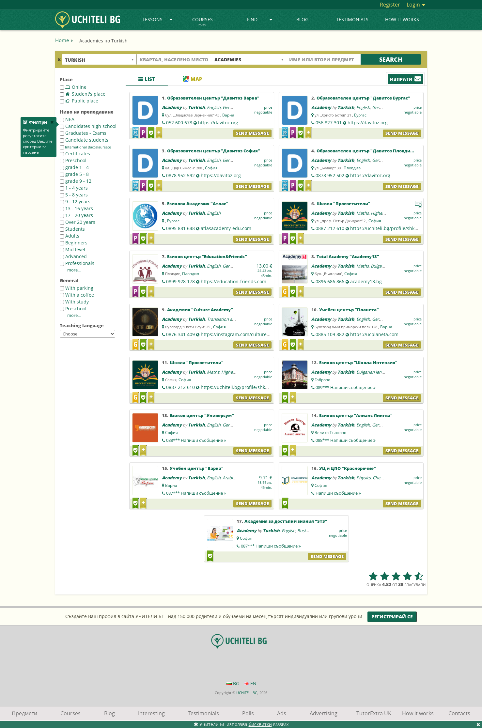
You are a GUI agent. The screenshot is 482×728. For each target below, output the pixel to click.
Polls (248, 713)
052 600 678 (179, 122)
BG (232, 683)
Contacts (459, 713)
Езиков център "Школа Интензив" (358, 362)
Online (73, 87)
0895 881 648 (180, 228)
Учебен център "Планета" (349, 310)
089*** (346, 387)
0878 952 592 (180, 175)
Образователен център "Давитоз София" (213, 151)
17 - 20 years (76, 215)
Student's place (82, 94)
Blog (302, 19)
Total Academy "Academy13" (348, 256)
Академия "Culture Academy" (200, 310)
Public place (79, 101)
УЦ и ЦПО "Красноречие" (347, 468)
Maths (362, 213)
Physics (363, 478)
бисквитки (260, 724)
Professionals (77, 263)
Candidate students (84, 140)
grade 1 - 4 (74, 167)
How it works (402, 19)
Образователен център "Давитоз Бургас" (363, 98)
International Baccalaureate (85, 147)
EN (250, 683)
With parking (76, 288)
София (211, 168)
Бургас (360, 115)
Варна (228, 115)
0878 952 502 (330, 175)
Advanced (73, 256)
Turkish (196, 107)
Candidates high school (88, 126)
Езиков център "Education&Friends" (207, 256)
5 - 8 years (74, 195)
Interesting (151, 713)
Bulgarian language (374, 372)
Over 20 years (77, 222)
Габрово (322, 379)
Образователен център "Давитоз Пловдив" (366, 151)
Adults (69, 236)
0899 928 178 (180, 281)
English (214, 107)
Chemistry (383, 478)
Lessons (157, 19)
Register (390, 4)
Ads (281, 713)
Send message (252, 133)
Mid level (72, 249)
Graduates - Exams (83, 133)
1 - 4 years (74, 188)
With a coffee (77, 295)
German (230, 107)
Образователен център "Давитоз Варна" (213, 98)
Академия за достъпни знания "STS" (285, 521)
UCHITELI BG (246, 692)
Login (416, 4)
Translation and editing (229, 319)
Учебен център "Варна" (197, 468)
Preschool (73, 160)
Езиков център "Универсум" (202, 415)
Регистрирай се (392, 616)
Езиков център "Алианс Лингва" (356, 415)
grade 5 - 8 (74, 174)
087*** (196, 493)
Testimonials (352, 19)
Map (192, 79)
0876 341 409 (180, 334)
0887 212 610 (330, 228)
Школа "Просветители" (343, 204)
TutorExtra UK (373, 713)
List (146, 79)
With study (74, 302)
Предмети (24, 713)
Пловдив (352, 168)
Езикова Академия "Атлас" (197, 204)
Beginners (73, 243)
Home (62, 40)
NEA (67, 119)
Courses (202, 21)
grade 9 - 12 (75, 181)
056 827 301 (329, 122)
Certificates (75, 153)
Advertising (323, 713)
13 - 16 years (76, 208)
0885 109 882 (330, 334)
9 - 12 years (75, 201)
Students (72, 229)
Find (259, 19)
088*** (196, 440)
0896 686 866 (330, 281)
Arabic (229, 478)
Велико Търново (330, 432)
